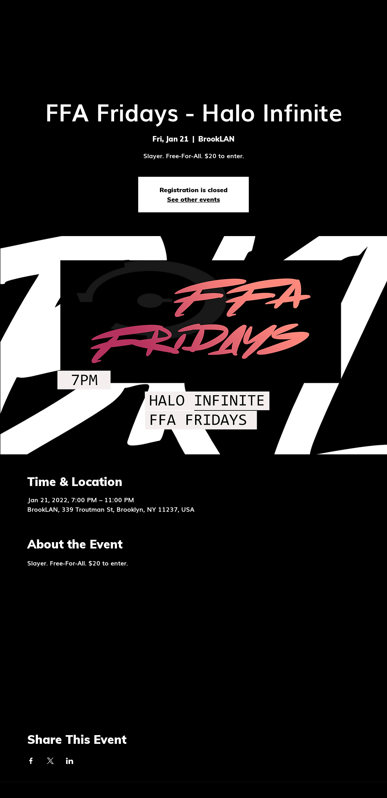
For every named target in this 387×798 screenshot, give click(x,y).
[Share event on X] (50, 761)
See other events (193, 199)
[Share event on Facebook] (31, 761)
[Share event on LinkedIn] (69, 761)
